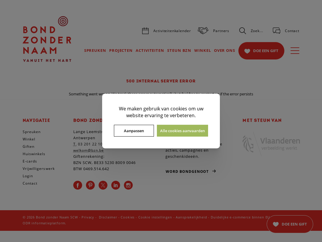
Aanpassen (134, 130)
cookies (178, 108)
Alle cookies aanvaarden (182, 130)
